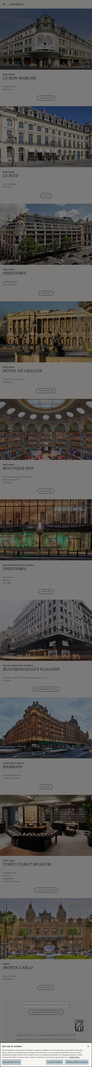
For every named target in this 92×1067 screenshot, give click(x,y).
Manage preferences (11, 1062)
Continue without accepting (76, 1062)
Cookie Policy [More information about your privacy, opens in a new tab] (74, 1057)
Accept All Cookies (54, 1062)
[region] (46, 1055)
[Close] (88, 1046)
